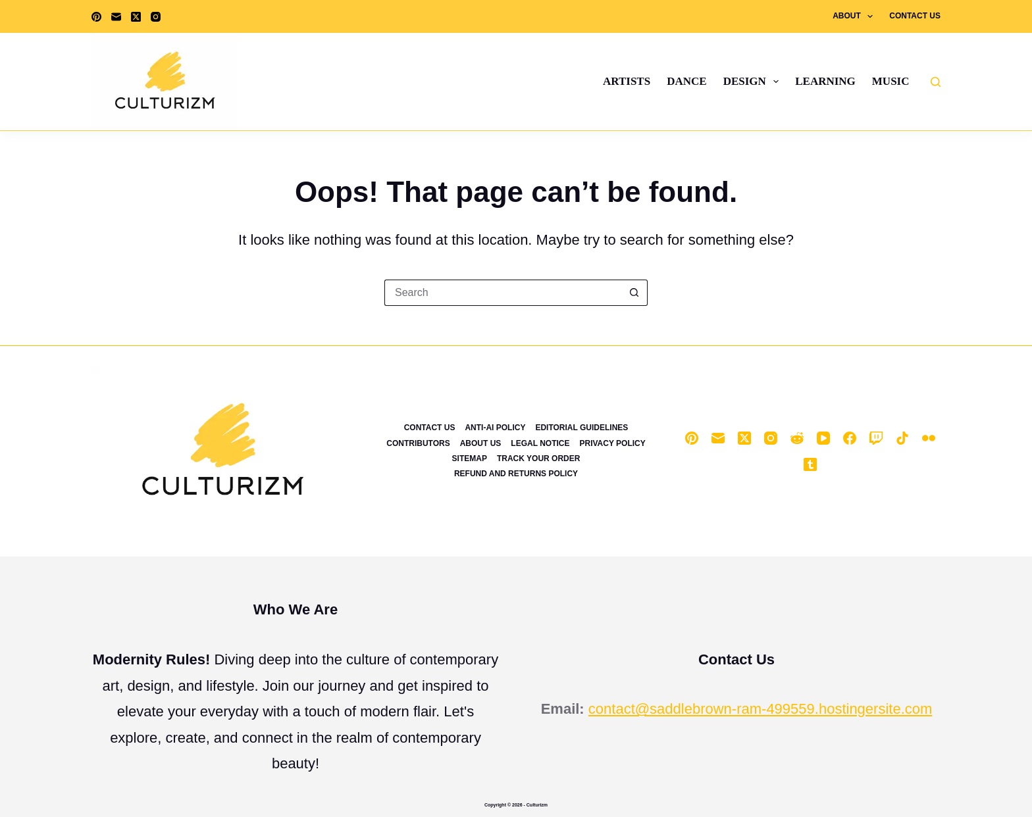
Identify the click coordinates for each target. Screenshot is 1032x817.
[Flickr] (928, 438)
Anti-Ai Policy (495, 427)
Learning (825, 81)
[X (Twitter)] (136, 17)
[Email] (116, 17)
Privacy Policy (612, 443)
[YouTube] (823, 438)
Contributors (418, 443)
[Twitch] (876, 438)
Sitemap (469, 458)
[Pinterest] (96, 17)
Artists (626, 81)
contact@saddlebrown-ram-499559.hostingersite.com (760, 709)
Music (891, 81)
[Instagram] (156, 17)
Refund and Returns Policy (516, 473)
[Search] (936, 82)
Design (754, 81)
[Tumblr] (810, 464)
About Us (481, 443)
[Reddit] (797, 438)
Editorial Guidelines (581, 427)
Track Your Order (538, 458)
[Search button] (634, 293)
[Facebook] (849, 438)
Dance (686, 81)
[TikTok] (902, 438)
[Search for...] (502, 293)
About (855, 16)
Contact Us (915, 15)
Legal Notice (540, 443)
